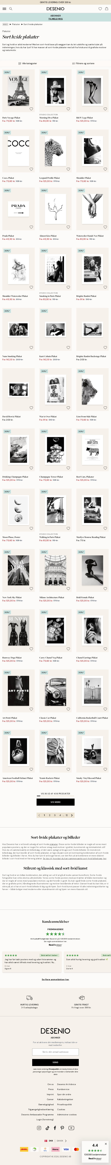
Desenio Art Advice (66, 1084)
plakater (54, 844)
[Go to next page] (72, 815)
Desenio (64, 1156)
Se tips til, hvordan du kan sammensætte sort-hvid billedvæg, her (74, 858)
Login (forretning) (45, 1119)
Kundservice (63, 1089)
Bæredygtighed (46, 1104)
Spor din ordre (64, 1094)
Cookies (61, 1109)
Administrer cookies (67, 1114)
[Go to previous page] (39, 815)
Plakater (16, 24)
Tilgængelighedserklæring (41, 1109)
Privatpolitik (54, 1069)
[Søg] (11, 8)
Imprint (50, 1094)
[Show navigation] (4, 8)
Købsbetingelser (65, 1099)
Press (51, 1089)
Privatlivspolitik (64, 1104)
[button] (95, 1152)
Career (50, 1099)
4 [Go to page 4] (60, 815)
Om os (50, 1084)
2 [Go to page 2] (49, 815)
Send (55, 1062)
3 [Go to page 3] (55, 815)
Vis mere (55, 802)
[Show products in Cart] (106, 8)
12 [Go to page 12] (67, 815)
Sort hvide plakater (33, 24)
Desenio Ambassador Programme (37, 1114)
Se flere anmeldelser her (55, 979)
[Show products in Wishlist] (100, 8)
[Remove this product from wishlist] (31, 109)
